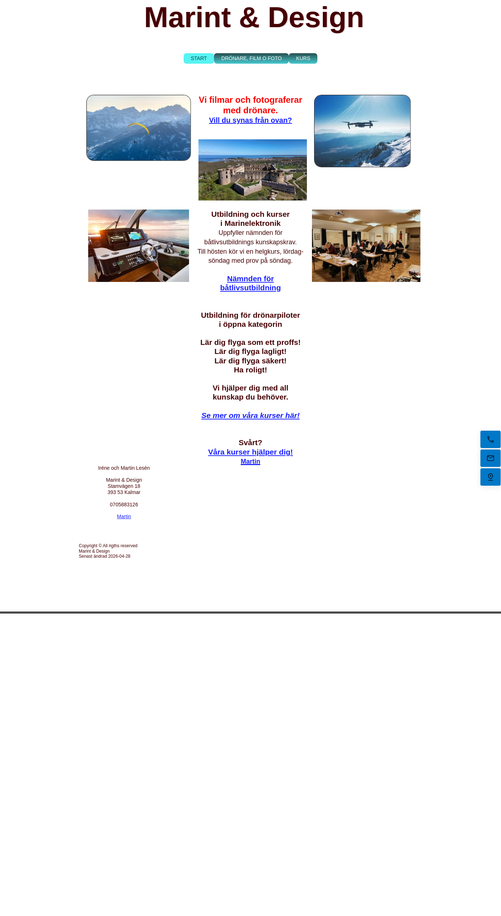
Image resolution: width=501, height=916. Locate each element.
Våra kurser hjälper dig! (250, 452)
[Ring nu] (490, 439)
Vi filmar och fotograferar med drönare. (250, 105)
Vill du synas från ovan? (250, 120)
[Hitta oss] (490, 477)
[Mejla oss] (490, 458)
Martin (124, 516)
